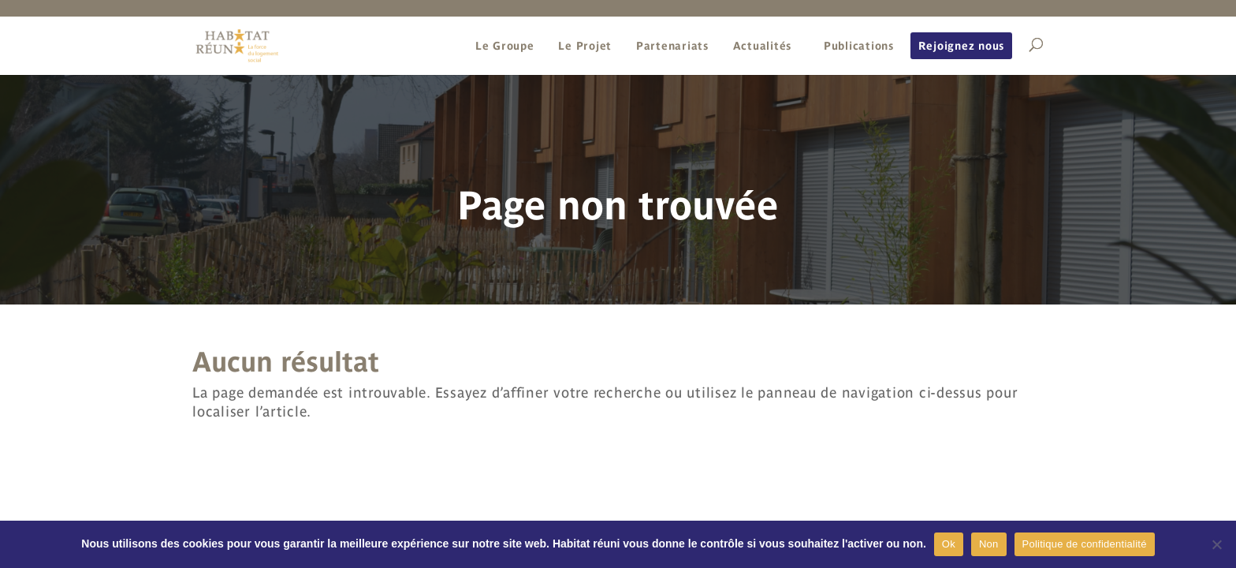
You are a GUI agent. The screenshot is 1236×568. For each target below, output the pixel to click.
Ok (948, 544)
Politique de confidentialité (1084, 544)
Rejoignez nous (961, 45)
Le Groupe (504, 45)
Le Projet (585, 45)
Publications (859, 45)
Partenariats (672, 45)
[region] (618, 189)
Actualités (762, 45)
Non (989, 544)
